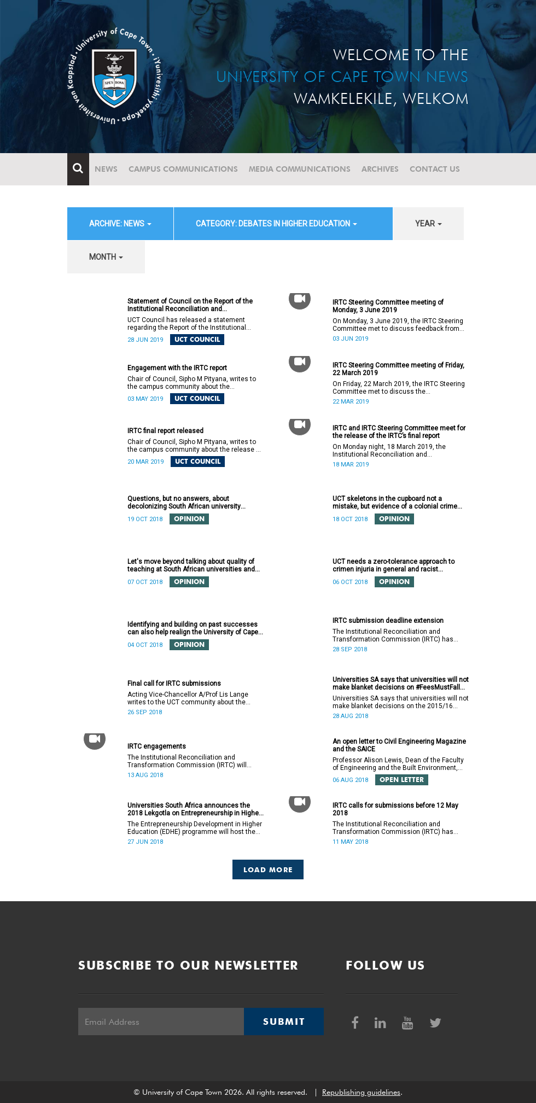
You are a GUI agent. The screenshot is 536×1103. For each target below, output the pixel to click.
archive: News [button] (120, 223)
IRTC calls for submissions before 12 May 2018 (395, 809)
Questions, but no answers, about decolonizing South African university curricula (184, 502)
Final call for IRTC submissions (174, 683)
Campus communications (183, 169)
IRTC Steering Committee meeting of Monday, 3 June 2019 (388, 306)
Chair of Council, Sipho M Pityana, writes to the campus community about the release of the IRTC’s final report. (194, 445)
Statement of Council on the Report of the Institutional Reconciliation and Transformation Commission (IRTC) (190, 305)
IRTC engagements (156, 746)
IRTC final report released (165, 431)
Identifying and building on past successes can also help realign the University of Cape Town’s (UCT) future (192, 628)
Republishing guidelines (361, 1092)
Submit (284, 1021)
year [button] (428, 223)
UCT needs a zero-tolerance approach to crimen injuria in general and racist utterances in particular (394, 565)
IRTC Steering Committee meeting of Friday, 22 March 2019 (398, 369)
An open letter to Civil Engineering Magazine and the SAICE (399, 745)
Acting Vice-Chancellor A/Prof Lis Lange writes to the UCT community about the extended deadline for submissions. (187, 698)
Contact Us (435, 169)
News (106, 169)
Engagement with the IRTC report (177, 368)
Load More (268, 869)
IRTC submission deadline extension (388, 621)
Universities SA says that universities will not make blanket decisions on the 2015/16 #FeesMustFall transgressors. (401, 702)
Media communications (300, 169)
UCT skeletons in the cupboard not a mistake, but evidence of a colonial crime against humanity (395, 502)
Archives (380, 169)
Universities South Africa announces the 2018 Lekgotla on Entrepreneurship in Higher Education (194, 809)
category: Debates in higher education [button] (276, 223)
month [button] (106, 257)
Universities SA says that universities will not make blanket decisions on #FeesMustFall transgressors (401, 683)
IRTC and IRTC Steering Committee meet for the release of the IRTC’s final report (399, 432)
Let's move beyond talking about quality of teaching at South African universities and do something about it (191, 565)
